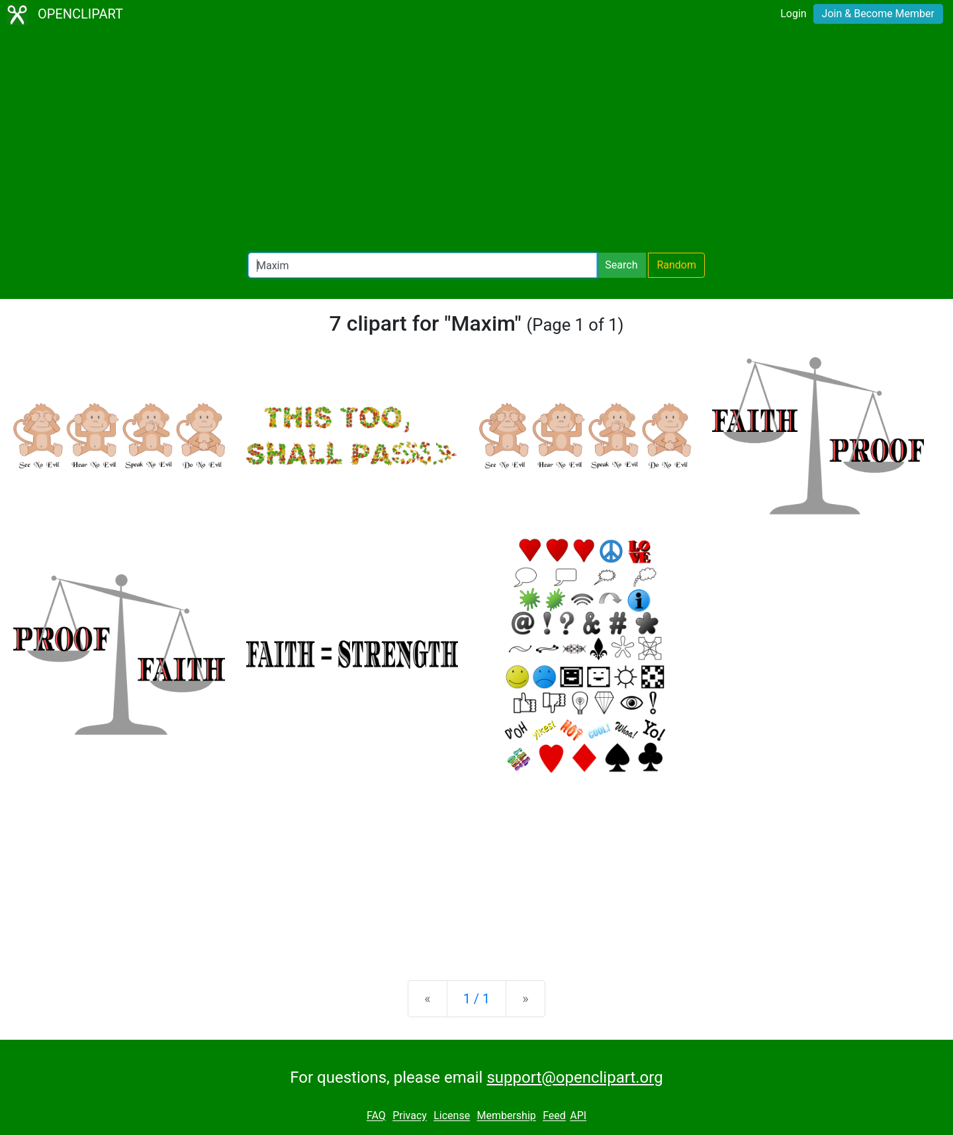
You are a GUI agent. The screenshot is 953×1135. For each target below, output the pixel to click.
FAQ (376, 1116)
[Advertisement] (476, 142)
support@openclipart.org (574, 1077)
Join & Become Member (878, 13)
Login (793, 13)
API (578, 1116)
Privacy (409, 1116)
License (451, 1116)
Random (676, 265)
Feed (554, 1116)
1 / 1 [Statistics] (476, 999)
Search (621, 265)
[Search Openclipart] (422, 265)
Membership (505, 1116)
